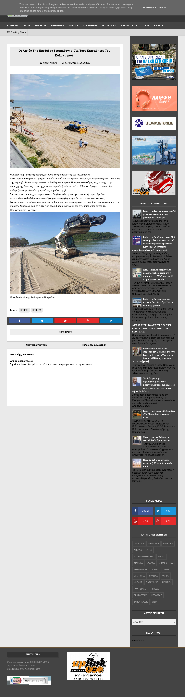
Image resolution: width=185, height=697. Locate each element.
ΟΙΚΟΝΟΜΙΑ (108, 25)
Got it (162, 7)
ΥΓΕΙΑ (145, 25)
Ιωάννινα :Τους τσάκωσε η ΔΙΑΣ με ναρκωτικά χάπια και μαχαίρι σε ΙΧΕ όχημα (159, 214)
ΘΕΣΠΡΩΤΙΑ (57, 25)
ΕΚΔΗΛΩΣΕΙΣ (89, 25)
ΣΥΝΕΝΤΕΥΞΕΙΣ (141, 602)
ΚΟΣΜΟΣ (138, 582)
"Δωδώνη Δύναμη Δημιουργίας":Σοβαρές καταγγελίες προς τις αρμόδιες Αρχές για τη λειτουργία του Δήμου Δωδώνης (153, 385)
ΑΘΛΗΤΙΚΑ (168, 543)
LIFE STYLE (139, 543)
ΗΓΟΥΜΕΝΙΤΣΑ (141, 569)
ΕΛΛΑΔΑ (151, 563)
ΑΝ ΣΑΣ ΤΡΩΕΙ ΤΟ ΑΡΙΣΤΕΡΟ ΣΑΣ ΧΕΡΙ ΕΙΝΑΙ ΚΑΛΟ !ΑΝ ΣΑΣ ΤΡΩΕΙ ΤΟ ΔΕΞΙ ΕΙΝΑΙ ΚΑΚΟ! (152, 328)
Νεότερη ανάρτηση (36, 345)
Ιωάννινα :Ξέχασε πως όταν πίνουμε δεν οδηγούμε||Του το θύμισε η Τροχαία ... (158, 302)
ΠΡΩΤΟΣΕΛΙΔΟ (140, 595)
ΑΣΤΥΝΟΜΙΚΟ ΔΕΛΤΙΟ (144, 556)
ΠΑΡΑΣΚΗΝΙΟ (152, 582)
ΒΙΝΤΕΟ (73, 25)
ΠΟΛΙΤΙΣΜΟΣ (140, 589)
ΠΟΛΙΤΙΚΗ (166, 582)
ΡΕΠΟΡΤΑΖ (156, 595)
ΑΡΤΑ (26, 25)
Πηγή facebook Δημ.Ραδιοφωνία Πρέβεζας (32, 297)
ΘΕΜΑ (167, 569)
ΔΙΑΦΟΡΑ (138, 563)
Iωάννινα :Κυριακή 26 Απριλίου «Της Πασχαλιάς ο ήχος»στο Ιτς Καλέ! (159, 414)
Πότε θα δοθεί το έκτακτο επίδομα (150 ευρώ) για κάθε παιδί (157, 463)
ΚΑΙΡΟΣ (158, 25)
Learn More (148, 7)
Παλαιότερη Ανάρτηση (94, 345)
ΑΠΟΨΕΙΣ (138, 550)
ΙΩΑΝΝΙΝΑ (12, 25)
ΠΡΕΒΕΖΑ (40, 25)
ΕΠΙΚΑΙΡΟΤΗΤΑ (128, 25)
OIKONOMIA (153, 543)
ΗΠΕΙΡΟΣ (25, 310)
